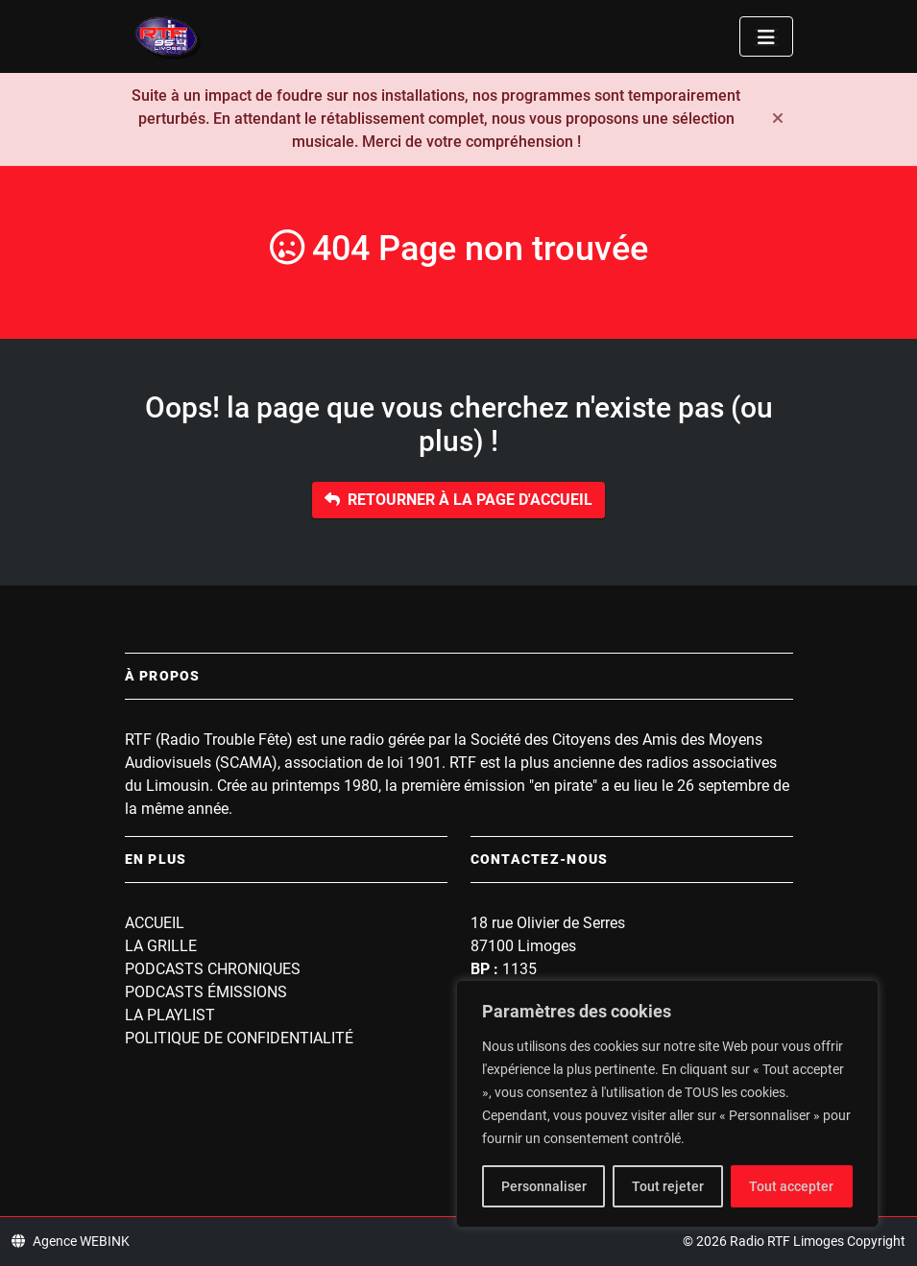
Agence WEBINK (71, 1241)
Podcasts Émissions (206, 992)
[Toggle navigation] (766, 36)
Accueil (154, 923)
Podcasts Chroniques (213, 969)
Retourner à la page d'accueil (458, 499)
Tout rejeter (668, 1186)
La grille (161, 946)
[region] (667, 1104)
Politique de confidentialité (239, 1038)
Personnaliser (544, 1186)
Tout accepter (791, 1186)
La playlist (170, 1015)
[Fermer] (777, 119)
